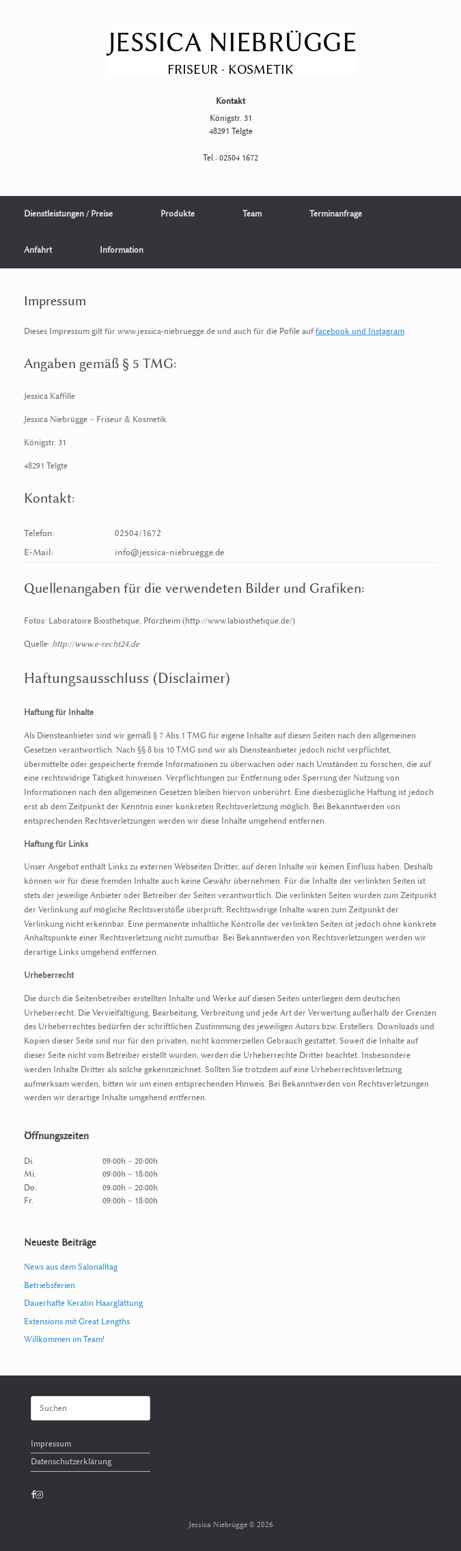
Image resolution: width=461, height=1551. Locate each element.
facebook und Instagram (360, 331)
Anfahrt (38, 249)
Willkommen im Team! (64, 1339)
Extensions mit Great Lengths (77, 1321)
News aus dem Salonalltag (70, 1266)
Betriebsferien (49, 1285)
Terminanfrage (335, 213)
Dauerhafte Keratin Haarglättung (83, 1303)
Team (252, 213)
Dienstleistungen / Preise (68, 213)
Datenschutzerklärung (71, 1461)
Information (121, 249)
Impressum (51, 1443)
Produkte (177, 213)
